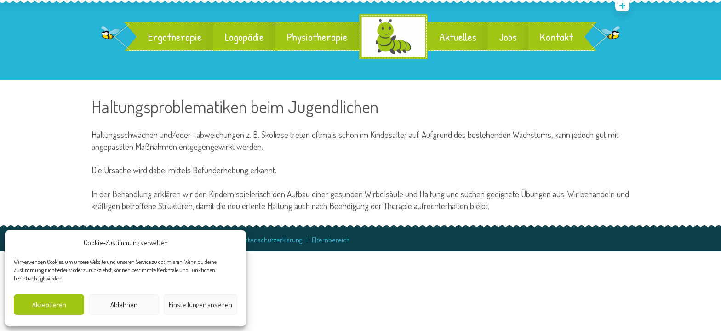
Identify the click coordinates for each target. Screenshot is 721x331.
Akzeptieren (49, 304)
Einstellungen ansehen (200, 304)
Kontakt (556, 36)
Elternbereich (331, 239)
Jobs (508, 36)
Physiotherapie (317, 36)
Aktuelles (458, 36)
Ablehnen (123, 304)
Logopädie (244, 36)
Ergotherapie (175, 36)
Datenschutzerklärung (271, 239)
